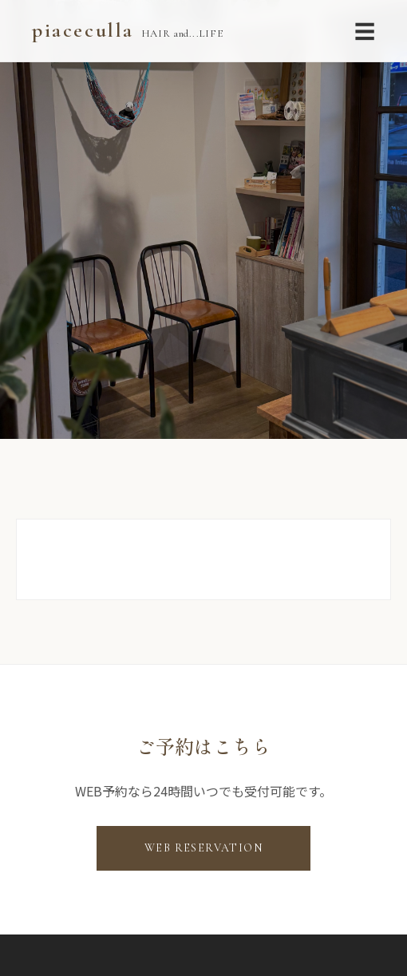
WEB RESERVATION (203, 848)
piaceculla (127, 30)
